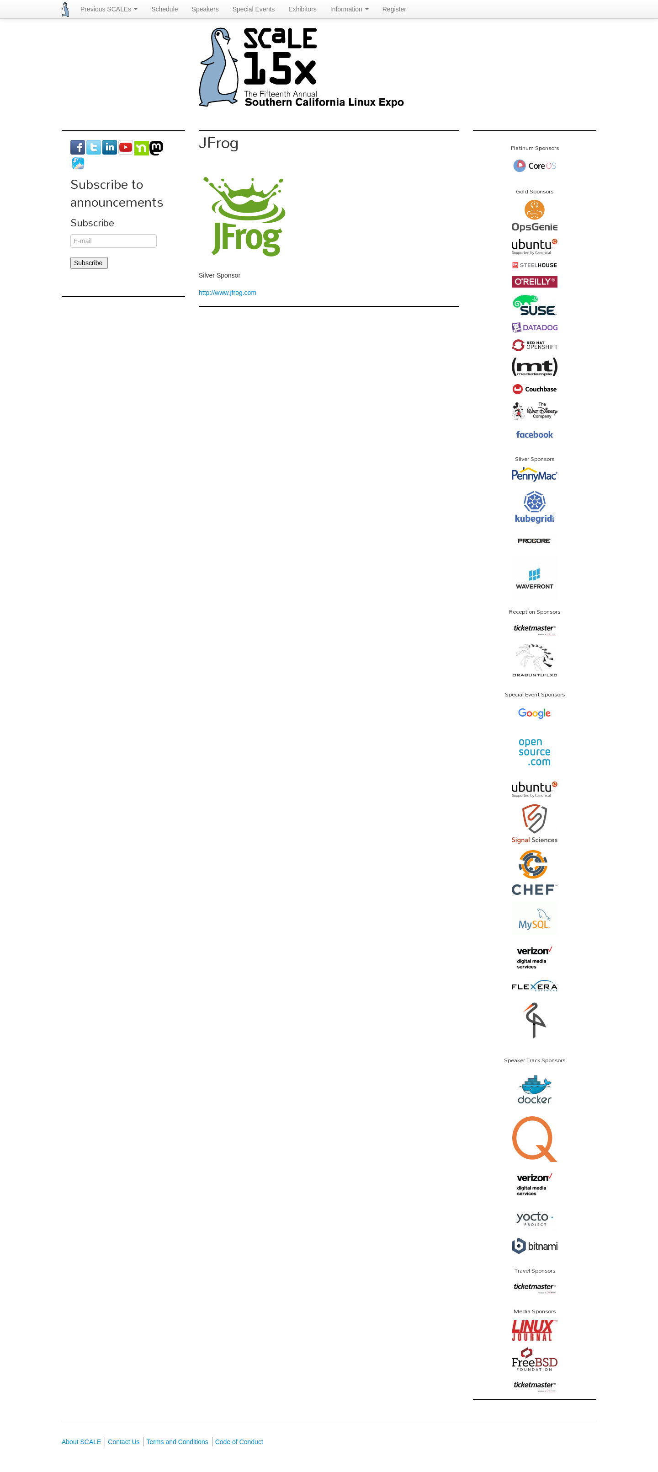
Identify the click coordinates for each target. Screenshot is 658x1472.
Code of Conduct (239, 1441)
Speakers (205, 9)
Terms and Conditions (177, 1441)
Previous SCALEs (109, 9)
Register (394, 9)
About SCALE (81, 1441)
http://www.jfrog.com (227, 292)
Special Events (254, 9)
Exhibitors (302, 9)
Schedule (164, 9)
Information (349, 9)
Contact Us (123, 1441)
